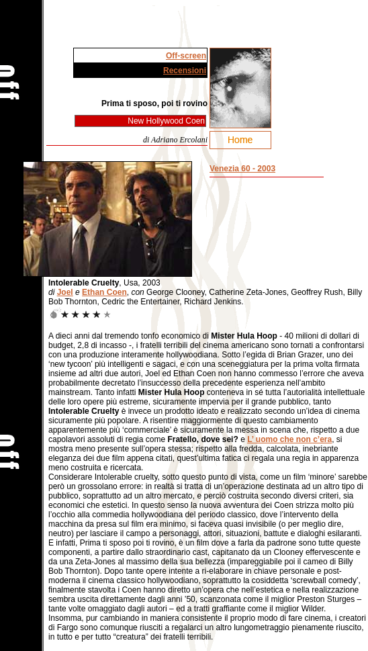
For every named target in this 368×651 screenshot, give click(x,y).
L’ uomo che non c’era (289, 439)
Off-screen (186, 55)
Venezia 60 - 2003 (242, 168)
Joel (65, 292)
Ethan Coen (104, 292)
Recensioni (184, 70)
